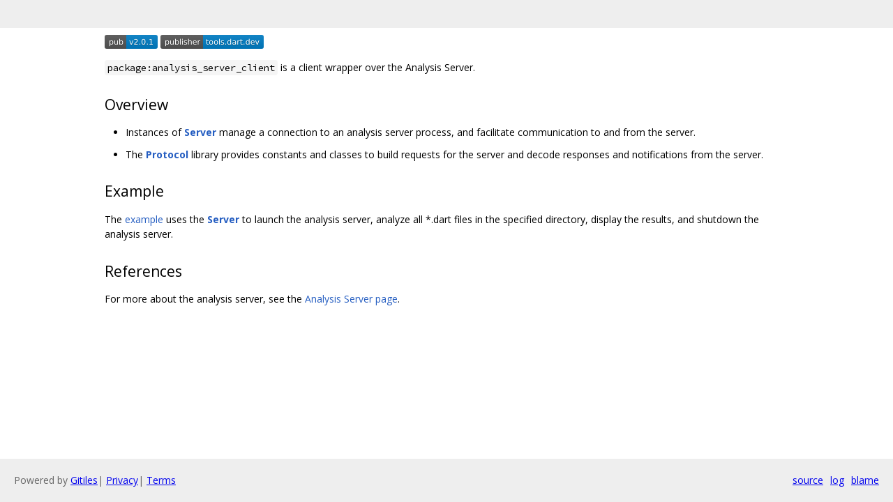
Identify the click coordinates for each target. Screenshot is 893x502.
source (808, 480)
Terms (161, 480)
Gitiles (84, 480)
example (144, 219)
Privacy (122, 480)
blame (865, 480)
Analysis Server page (351, 298)
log (837, 480)
